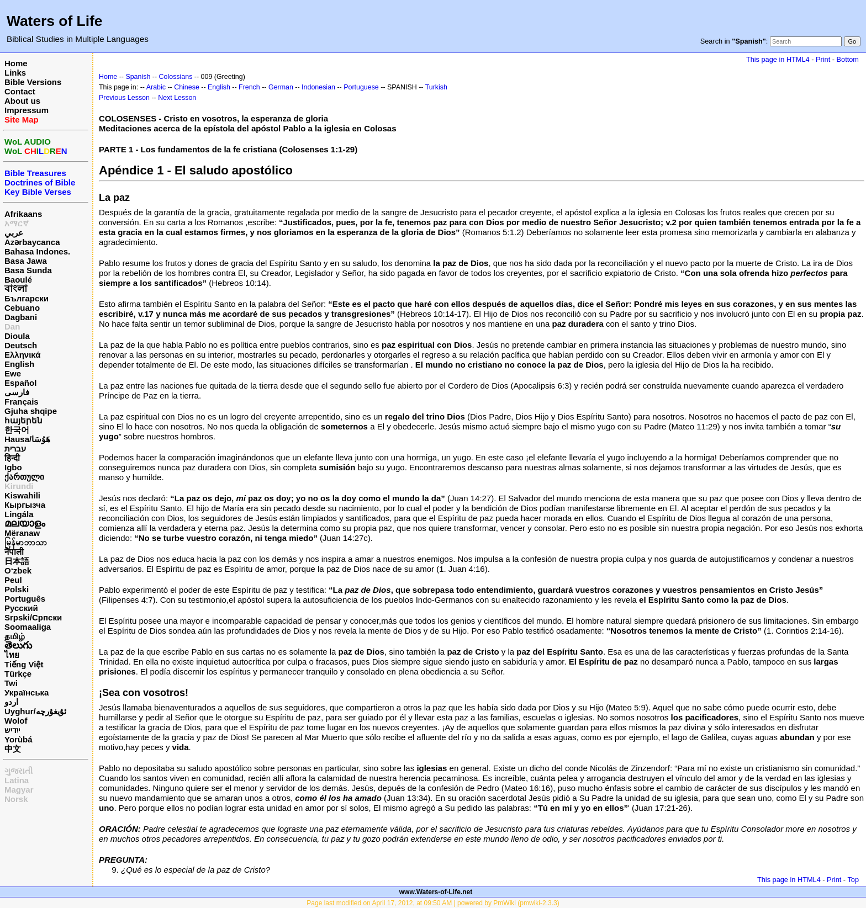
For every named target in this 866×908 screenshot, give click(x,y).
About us (22, 100)
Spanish (137, 77)
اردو (11, 702)
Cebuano (22, 307)
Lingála (19, 514)
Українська (26, 692)
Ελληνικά (22, 354)
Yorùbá (18, 739)
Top (853, 879)
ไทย (11, 655)
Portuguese (361, 87)
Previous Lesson (124, 98)
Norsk (16, 799)
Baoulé (18, 279)
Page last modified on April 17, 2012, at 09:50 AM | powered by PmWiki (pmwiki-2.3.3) (433, 903)
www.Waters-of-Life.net (435, 892)
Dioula (17, 336)
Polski (16, 589)
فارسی (16, 392)
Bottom (848, 59)
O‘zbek (17, 570)
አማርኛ (16, 223)
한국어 (16, 429)
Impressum (26, 110)
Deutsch (20, 345)
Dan (12, 326)
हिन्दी (12, 458)
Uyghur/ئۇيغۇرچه (35, 711)
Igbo (13, 467)
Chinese (186, 87)
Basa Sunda (28, 270)
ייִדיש (12, 730)
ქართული (24, 476)
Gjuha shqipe (30, 411)
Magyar (19, 789)
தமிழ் (14, 636)
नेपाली (14, 551)
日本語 (16, 561)
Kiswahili (22, 495)
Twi (11, 683)
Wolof (15, 720)
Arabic (156, 87)
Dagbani (20, 317)
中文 (12, 748)
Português (24, 598)
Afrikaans (23, 214)
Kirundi (19, 486)
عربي (13, 232)
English (19, 364)
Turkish (436, 87)
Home (16, 63)
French (249, 87)
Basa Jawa (25, 261)
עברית (15, 448)
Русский (21, 608)
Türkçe (17, 673)
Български (26, 298)
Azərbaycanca (32, 242)
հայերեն (23, 420)
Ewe (12, 373)
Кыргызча (24, 504)
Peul (13, 580)
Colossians (176, 77)
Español (20, 382)
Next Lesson (177, 98)
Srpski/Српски (33, 617)
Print (823, 59)
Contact (19, 91)
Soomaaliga (27, 626)
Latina (16, 780)
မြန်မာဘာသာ (25, 542)
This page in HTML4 (778, 59)
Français (21, 401)
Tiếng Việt (23, 664)
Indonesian (318, 87)
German (280, 87)
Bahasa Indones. (37, 251)
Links (15, 72)
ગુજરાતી (18, 771)
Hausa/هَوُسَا (27, 439)
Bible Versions (32, 82)
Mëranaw (22, 533)
